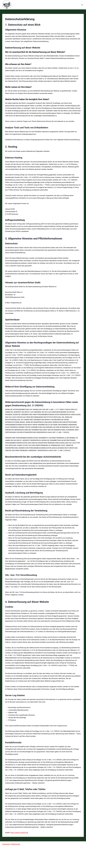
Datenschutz (15, 844)
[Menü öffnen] (82, 4)
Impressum (6, 844)
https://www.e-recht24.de (19, 832)
